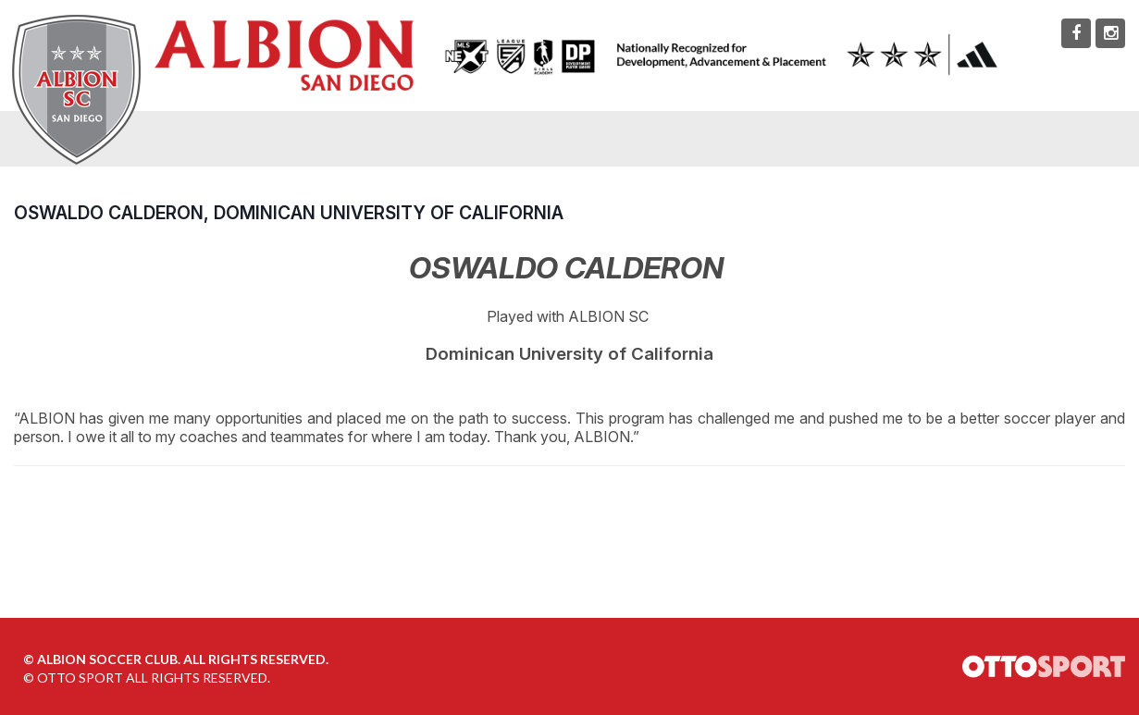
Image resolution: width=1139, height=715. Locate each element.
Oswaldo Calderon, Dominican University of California (288, 213)
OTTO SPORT (80, 677)
